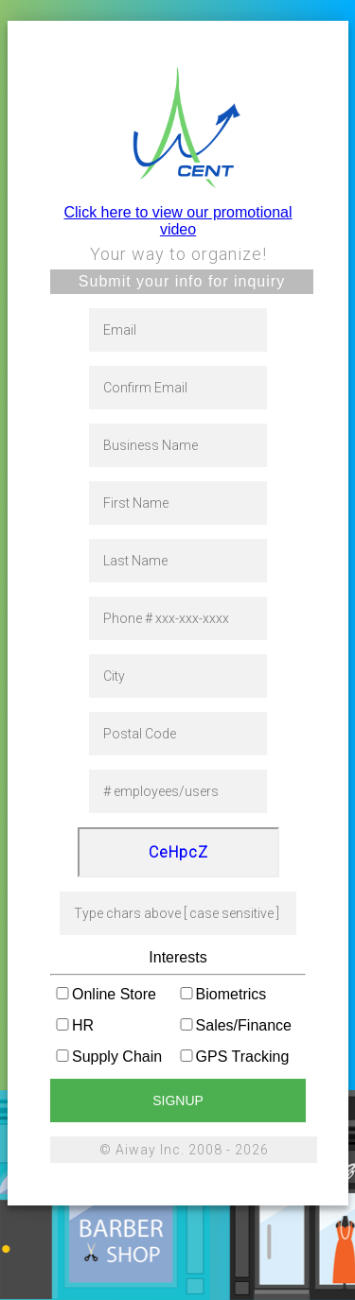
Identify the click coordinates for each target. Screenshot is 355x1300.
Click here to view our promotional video (178, 220)
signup (178, 1100)
